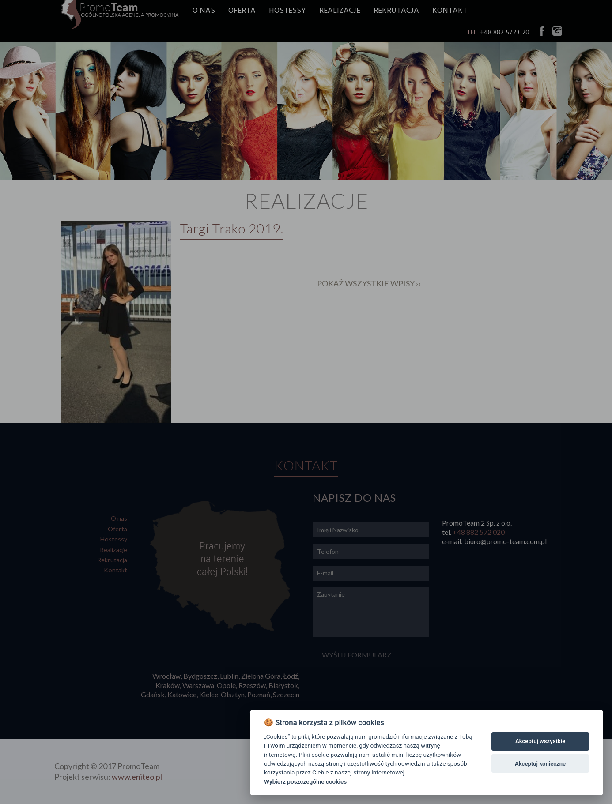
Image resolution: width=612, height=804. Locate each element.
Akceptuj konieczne (540, 763)
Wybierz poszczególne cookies (305, 781)
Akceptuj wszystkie (540, 741)
